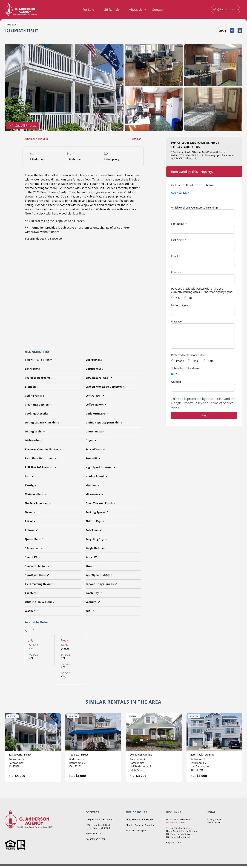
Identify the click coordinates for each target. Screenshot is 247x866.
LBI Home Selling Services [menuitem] (179, 836)
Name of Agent (180, 305)
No (190, 297)
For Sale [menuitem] (88, 9)
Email (175, 256)
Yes (178, 297)
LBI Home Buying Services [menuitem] (179, 833)
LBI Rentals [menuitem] (111, 9)
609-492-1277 (180, 193)
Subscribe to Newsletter (185, 368)
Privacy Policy (192, 403)
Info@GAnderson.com (225, 9)
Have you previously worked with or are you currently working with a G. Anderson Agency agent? (202, 290)
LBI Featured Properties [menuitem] (178, 819)
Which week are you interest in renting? (194, 207)
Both (211, 361)
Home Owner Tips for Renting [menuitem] (182, 830)
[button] (26, 631)
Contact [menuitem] (157, 9)
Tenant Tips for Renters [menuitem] (178, 828)
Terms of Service (221, 403)
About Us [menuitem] (136, 9)
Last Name (179, 240)
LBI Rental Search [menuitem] (175, 822)
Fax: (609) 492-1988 (96, 839)
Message (176, 321)
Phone (176, 272)
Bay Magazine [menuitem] (173, 842)
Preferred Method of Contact (188, 355)
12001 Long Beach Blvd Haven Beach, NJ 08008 (98, 826)
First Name (179, 224)
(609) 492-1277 (93, 833)
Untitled (176, 382)
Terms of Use (214, 822)
